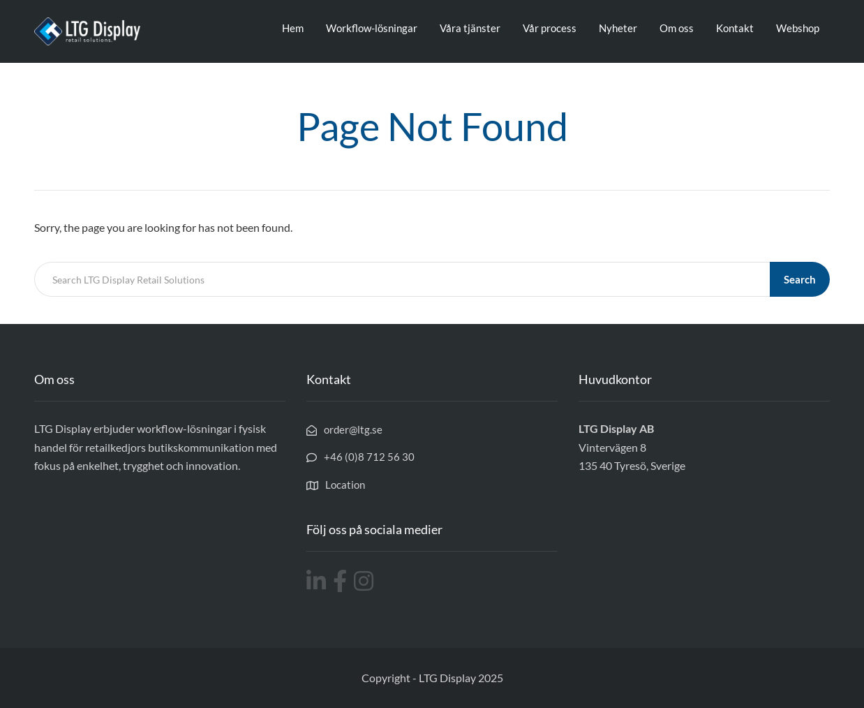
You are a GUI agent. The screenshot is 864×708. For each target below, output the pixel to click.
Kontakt (735, 28)
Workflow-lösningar (371, 28)
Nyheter (618, 28)
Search (800, 279)
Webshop (797, 28)
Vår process (549, 28)
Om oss (677, 28)
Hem (293, 28)
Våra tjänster (470, 28)
